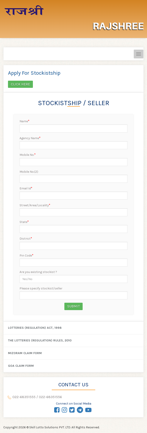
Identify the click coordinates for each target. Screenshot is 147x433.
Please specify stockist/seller (41, 288)
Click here (20, 84)
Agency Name (30, 138)
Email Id (26, 188)
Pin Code (26, 255)
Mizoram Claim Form (25, 353)
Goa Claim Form (21, 366)
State (24, 222)
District (26, 239)
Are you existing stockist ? (38, 272)
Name (24, 121)
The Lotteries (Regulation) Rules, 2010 (40, 340)
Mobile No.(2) (29, 172)
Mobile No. (28, 155)
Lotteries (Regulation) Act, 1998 (35, 328)
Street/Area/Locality (35, 205)
